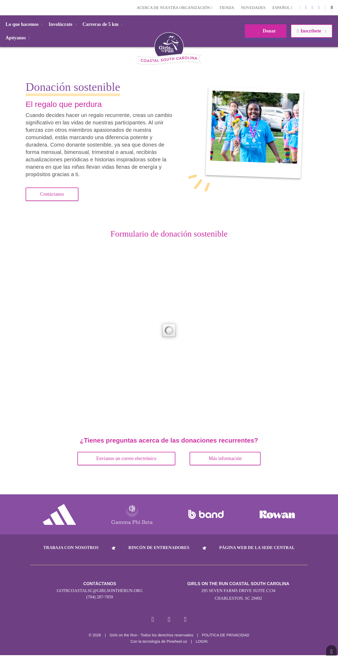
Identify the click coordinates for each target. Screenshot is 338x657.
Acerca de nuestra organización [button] (174, 8)
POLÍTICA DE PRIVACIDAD (225, 637)
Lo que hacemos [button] (25, 24)
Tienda (226, 8)
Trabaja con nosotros (70, 547)
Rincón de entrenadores (158, 547)
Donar (265, 31)
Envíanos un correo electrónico (126, 458)
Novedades (253, 8)
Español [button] (282, 8)
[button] (332, 7)
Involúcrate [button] (63, 24)
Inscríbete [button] (311, 31)
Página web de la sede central (257, 547)
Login (5, 7)
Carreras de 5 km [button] (103, 24)
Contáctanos (52, 194)
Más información (225, 458)
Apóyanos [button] (19, 37)
